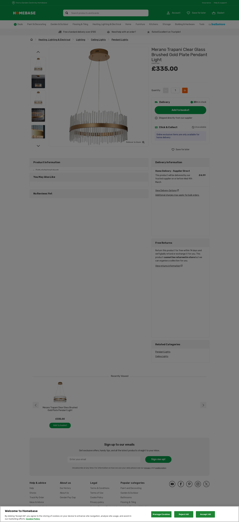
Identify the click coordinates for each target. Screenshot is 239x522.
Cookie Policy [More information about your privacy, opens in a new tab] (33, 519)
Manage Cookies (161, 514)
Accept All (205, 514)
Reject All (184, 514)
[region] (119, 514)
